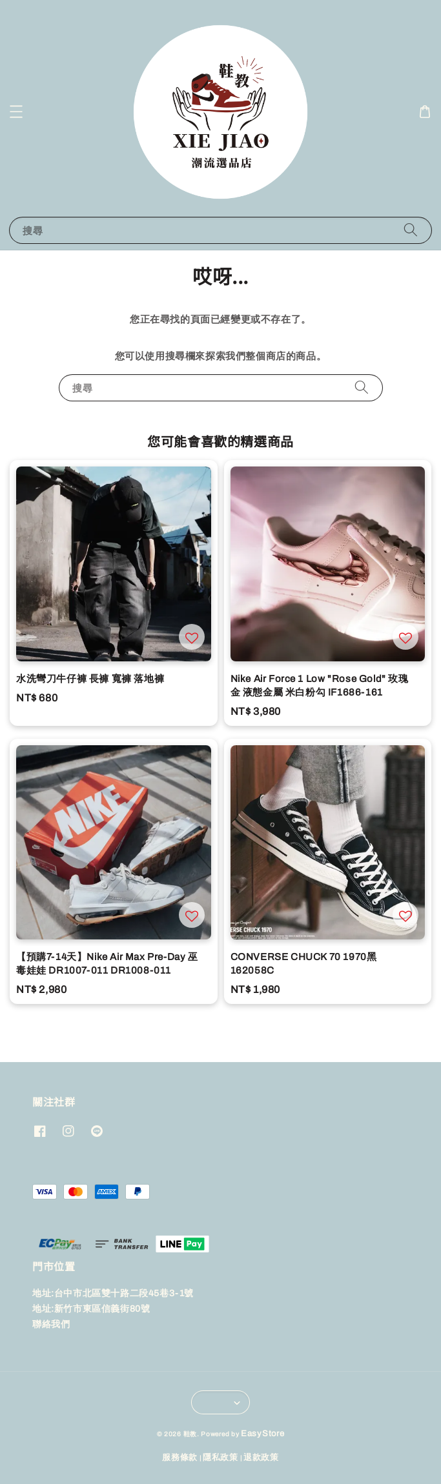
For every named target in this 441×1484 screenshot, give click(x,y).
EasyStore (262, 1433)
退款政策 (261, 1457)
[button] (16, 111)
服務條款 (180, 1457)
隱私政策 (220, 1457)
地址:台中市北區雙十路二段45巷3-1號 (113, 1293)
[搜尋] (410, 230)
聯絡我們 (51, 1324)
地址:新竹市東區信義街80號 (91, 1309)
